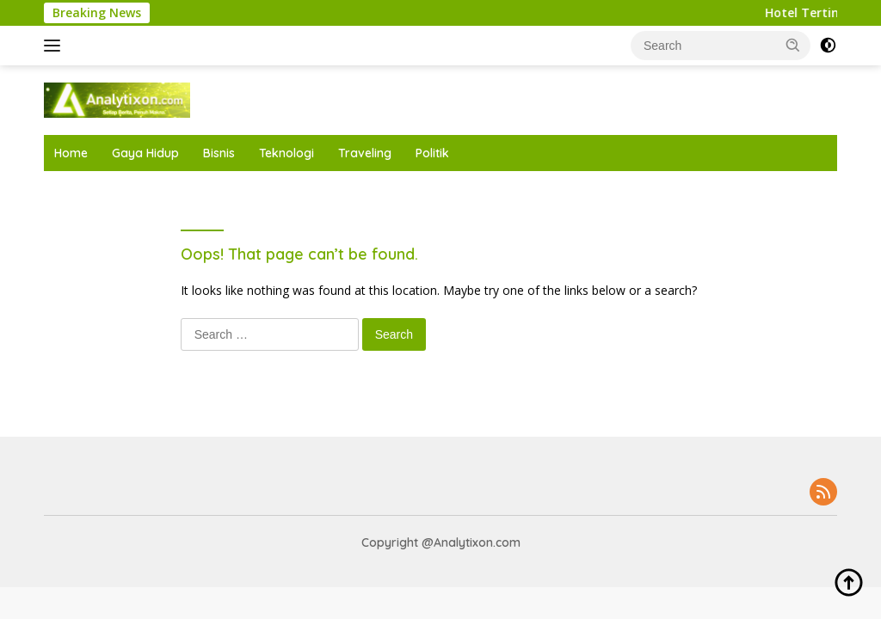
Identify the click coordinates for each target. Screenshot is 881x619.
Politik (432, 153)
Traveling (364, 153)
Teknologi (286, 153)
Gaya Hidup (145, 153)
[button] (793, 44)
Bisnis (219, 153)
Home (71, 153)
